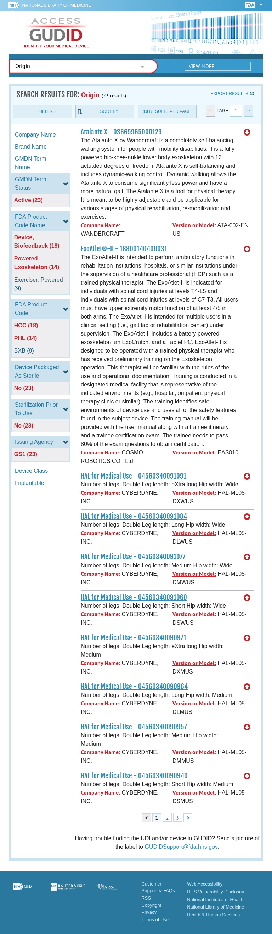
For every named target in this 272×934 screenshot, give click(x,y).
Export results (229, 93)
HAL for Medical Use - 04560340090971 (133, 638)
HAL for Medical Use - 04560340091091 (133, 476)
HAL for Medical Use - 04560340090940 (134, 776)
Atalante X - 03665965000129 (121, 132)
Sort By (109, 111)
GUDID (56, 32)
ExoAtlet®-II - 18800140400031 (124, 249)
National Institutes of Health (215, 899)
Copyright (151, 905)
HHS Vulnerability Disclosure (216, 891)
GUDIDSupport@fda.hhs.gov (180, 847)
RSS (146, 898)
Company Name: (100, 225)
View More (202, 66)
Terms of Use (155, 919)
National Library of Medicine (56, 5)
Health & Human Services (213, 914)
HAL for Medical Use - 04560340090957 (134, 727)
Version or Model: (194, 225)
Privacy (149, 912)
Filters (46, 111)
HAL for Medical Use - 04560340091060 (134, 597)
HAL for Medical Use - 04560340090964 (134, 686)
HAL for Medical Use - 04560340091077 (133, 556)
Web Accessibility (204, 884)
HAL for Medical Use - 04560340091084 (134, 516)
